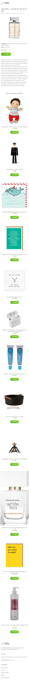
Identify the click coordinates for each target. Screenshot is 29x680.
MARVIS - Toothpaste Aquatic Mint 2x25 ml (14, 374)
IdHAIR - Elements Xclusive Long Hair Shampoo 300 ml (14, 625)
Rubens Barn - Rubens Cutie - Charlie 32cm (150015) (14, 127)
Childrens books (11, 43)
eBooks (3, 675)
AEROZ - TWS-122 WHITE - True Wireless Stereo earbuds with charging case (14, 330)
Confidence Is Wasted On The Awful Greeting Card (14, 254)
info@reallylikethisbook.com (7, 660)
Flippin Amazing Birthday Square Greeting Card (14, 212)
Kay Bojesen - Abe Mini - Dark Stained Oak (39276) (14, 459)
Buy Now (6, 54)
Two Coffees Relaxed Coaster (14, 297)
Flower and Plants (5, 677)
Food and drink (19, 43)
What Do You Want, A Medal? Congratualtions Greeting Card (14, 572)
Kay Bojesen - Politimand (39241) (14, 169)
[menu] (27, 3)
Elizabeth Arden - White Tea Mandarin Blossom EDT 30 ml (14, 528)
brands (2, 670)
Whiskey (7, 45)
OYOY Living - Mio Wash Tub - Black (14, 416)
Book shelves (4, 667)
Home (2, 13)
